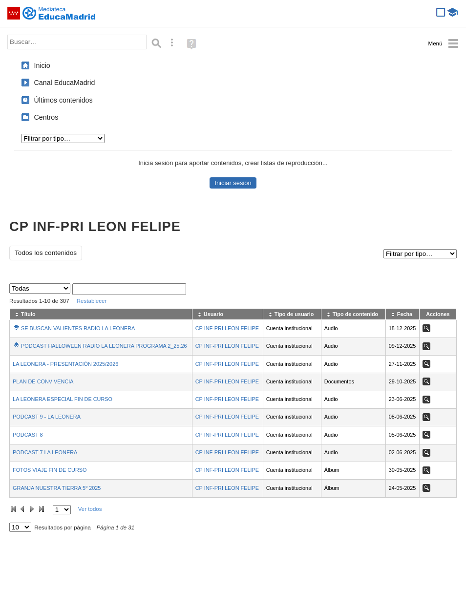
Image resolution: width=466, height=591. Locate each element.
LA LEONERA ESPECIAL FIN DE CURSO (62, 399)
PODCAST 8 (27, 435)
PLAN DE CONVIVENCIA (43, 381)
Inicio (42, 65)
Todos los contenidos (46, 252)
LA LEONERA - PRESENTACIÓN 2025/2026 (65, 364)
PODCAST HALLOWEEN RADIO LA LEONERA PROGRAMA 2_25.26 (104, 346)
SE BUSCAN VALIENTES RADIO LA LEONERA (78, 328)
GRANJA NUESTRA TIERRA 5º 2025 (57, 488)
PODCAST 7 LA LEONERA (45, 452)
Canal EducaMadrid (64, 82)
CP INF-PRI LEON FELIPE (227, 328)
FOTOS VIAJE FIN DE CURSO (49, 470)
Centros (46, 117)
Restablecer (92, 301)
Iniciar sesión (232, 183)
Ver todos (90, 509)
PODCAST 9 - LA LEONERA (47, 417)
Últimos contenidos (63, 100)
